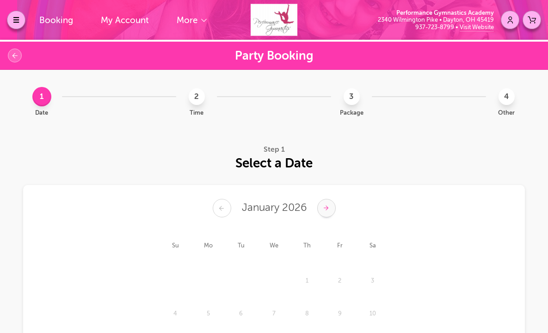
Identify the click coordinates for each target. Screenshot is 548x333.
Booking (56, 20)
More (188, 20)
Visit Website (477, 27)
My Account (125, 20)
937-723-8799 (435, 27)
